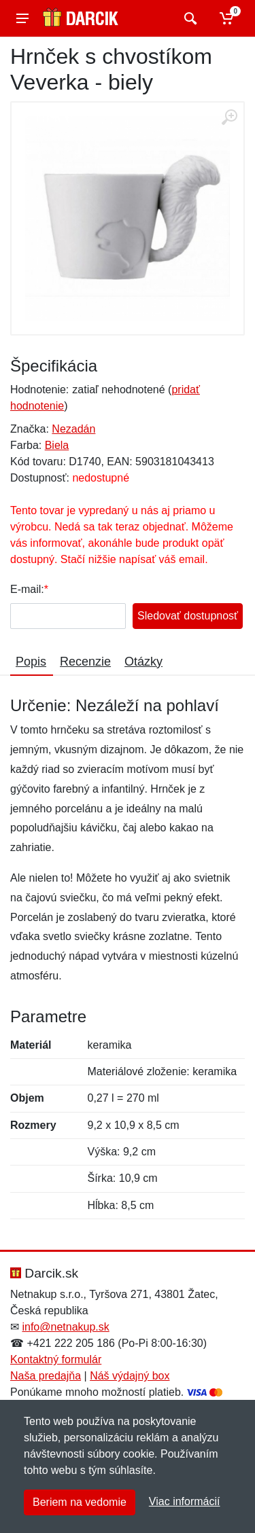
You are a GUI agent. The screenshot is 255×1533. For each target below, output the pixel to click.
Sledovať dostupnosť (187, 615)
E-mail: (27, 589)
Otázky (143, 661)
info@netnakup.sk (65, 1327)
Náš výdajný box (129, 1376)
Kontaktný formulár (55, 1359)
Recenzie (85, 661)
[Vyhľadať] (189, 18)
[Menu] (22, 18)
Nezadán (73, 429)
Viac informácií (184, 1501)
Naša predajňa (45, 1376)
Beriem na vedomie (79, 1502)
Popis (31, 661)
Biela (57, 445)
